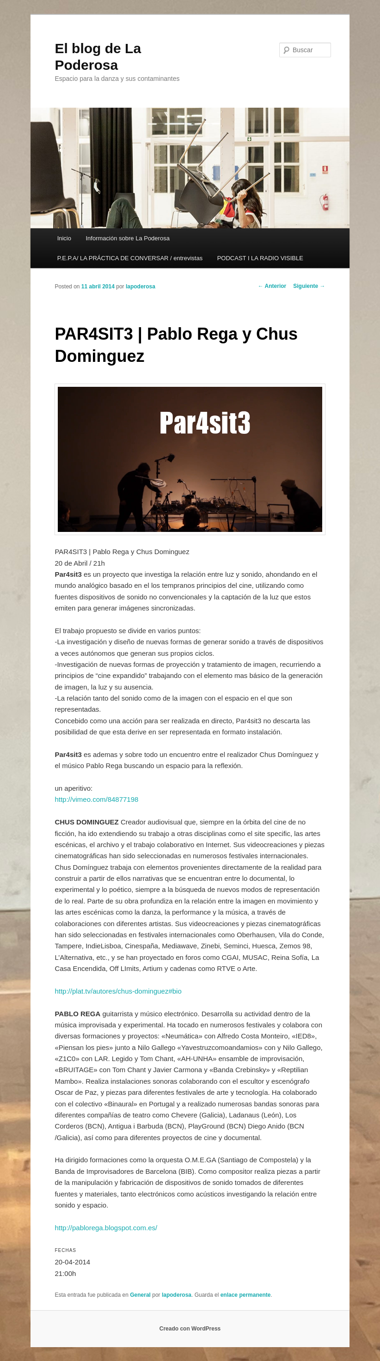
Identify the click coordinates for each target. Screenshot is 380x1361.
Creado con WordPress (190, 1328)
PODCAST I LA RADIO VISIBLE (260, 258)
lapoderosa (140, 286)
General (140, 1295)
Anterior (272, 286)
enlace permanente (246, 1295)
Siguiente (309, 286)
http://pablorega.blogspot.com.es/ (106, 1228)
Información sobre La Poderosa (127, 238)
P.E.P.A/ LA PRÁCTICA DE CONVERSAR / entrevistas (130, 258)
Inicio (64, 238)
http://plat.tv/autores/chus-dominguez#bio (118, 991)
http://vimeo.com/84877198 (96, 799)
